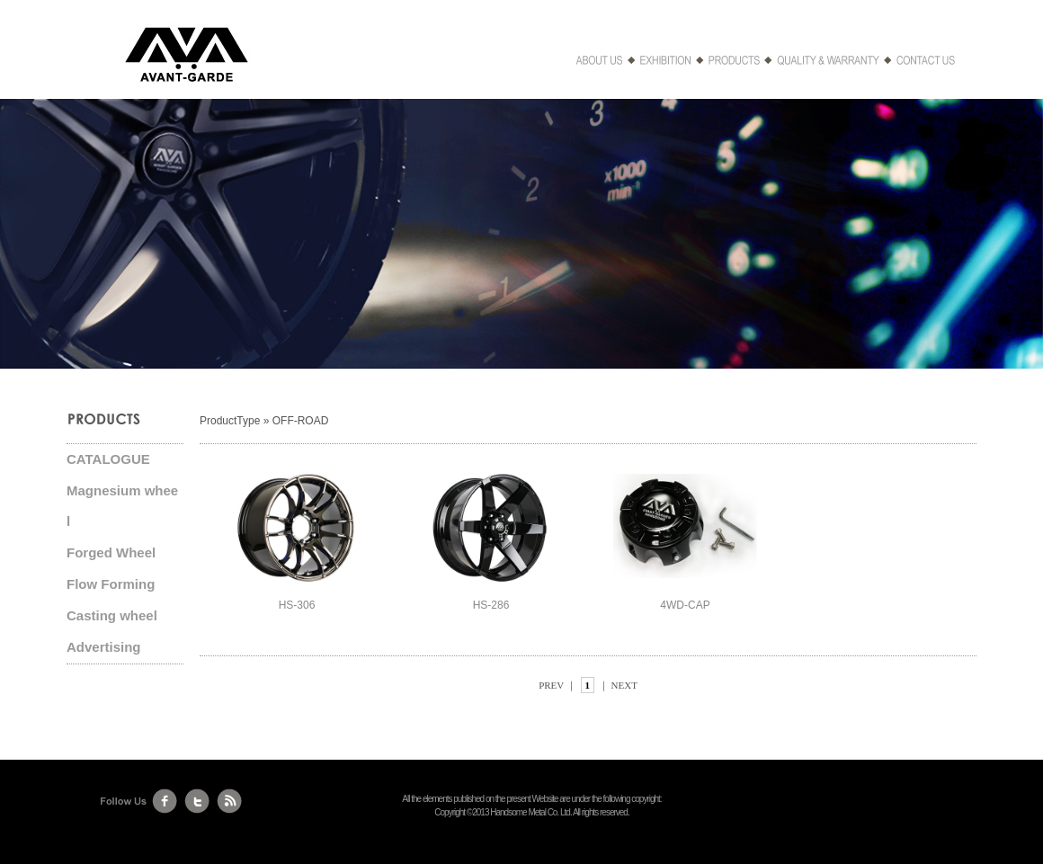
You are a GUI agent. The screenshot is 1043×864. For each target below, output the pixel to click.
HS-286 (491, 605)
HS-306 (297, 605)
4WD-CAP (684, 605)
